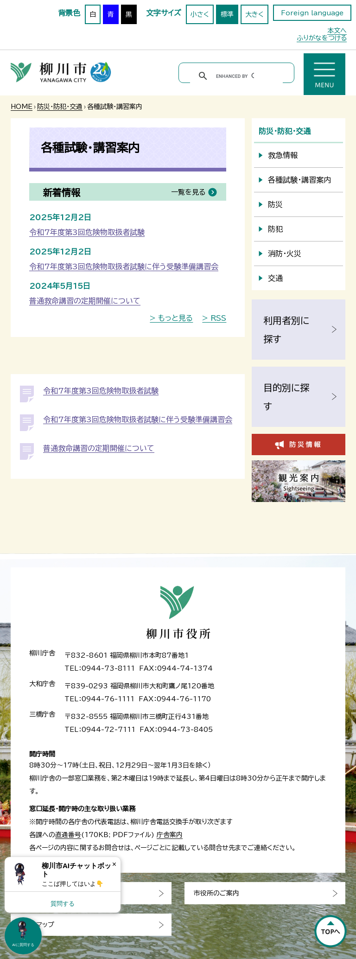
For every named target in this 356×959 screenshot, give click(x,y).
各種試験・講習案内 (299, 180)
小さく (200, 14)
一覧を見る (188, 192)
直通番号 (68, 835)
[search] (235, 76)
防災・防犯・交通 (60, 106)
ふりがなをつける (322, 38)
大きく (254, 14)
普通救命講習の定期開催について (84, 301)
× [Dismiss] (114, 864)
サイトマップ (37, 924)
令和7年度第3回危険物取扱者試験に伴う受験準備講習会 (123, 266)
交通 (275, 278)
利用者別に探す (286, 329)
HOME (21, 106)
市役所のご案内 (216, 893)
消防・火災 (284, 253)
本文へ (337, 30)
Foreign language (312, 13)
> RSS (214, 318)
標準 (227, 14)
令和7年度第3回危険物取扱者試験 (87, 232)
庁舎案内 (170, 835)
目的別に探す (286, 397)
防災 (275, 204)
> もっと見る (171, 318)
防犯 (275, 229)
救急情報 (283, 155)
